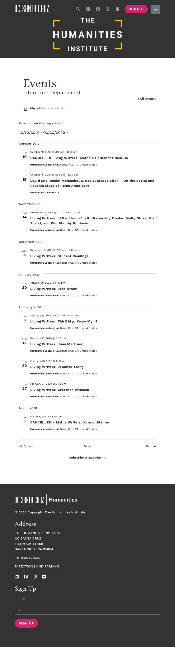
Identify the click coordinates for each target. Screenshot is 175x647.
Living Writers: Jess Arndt (53, 288)
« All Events (146, 98)
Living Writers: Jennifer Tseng (57, 366)
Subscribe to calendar (85, 457)
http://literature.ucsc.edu (48, 108)
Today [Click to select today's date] (87, 445)
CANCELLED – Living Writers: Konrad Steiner (69, 422)
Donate (136, 9)
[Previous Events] (26, 445)
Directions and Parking (37, 566)
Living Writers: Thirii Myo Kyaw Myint (64, 321)
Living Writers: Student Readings (59, 255)
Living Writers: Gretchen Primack (59, 389)
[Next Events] (151, 445)
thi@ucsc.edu (28, 557)
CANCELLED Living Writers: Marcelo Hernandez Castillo (79, 157)
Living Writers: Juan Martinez (56, 343)
